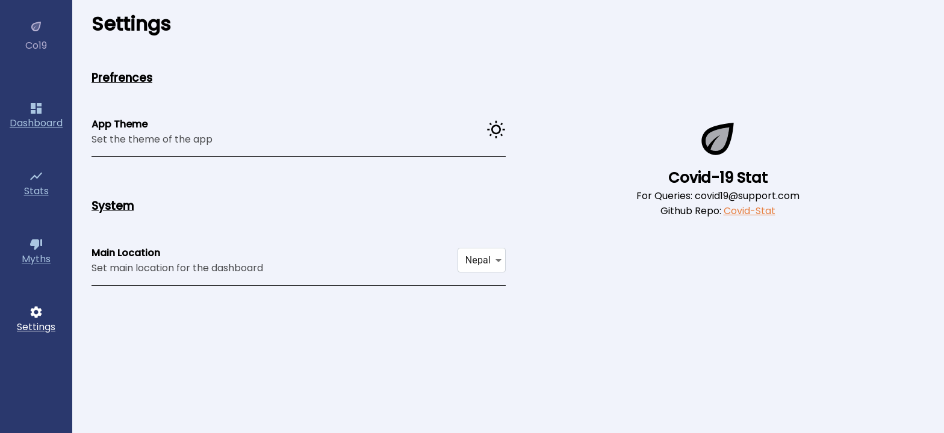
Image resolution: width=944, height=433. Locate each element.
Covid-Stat (749, 211)
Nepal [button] (478, 260)
